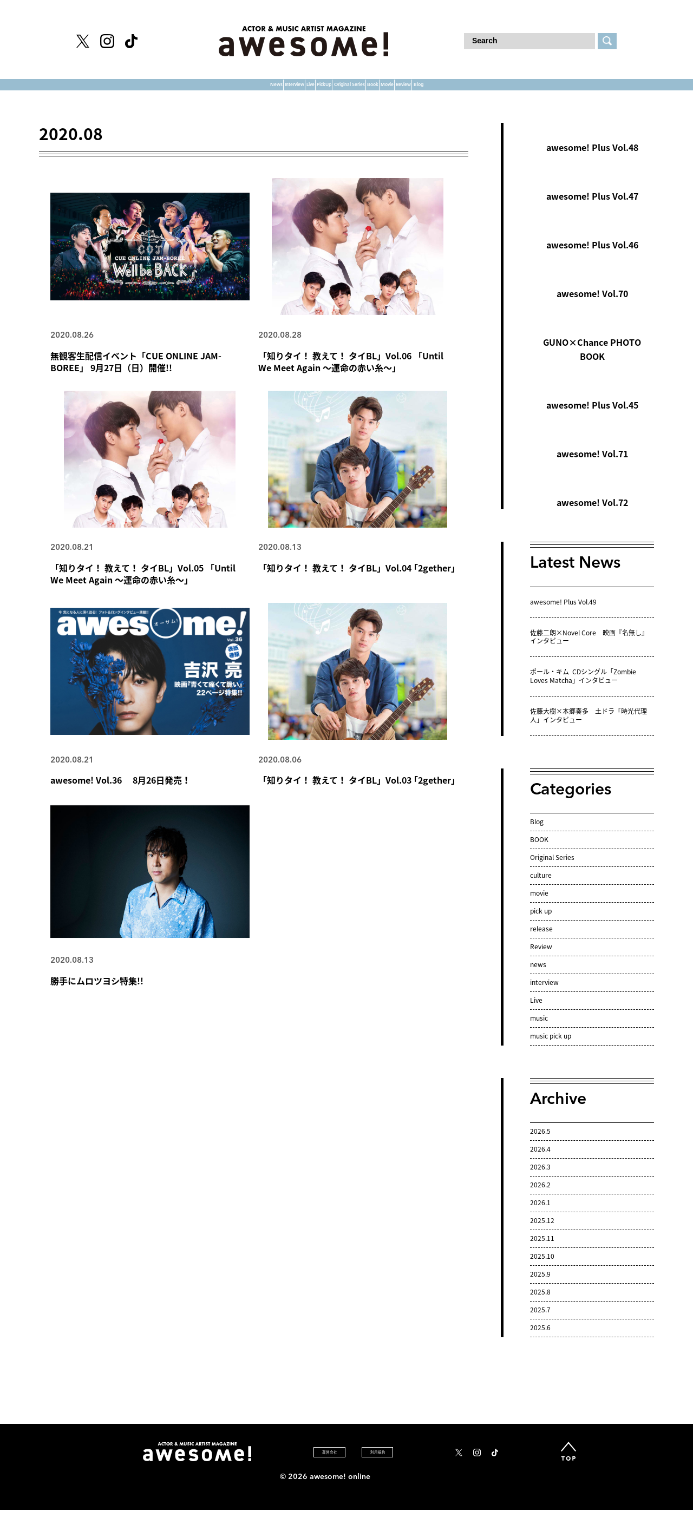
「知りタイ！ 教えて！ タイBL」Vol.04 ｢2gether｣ (356, 579)
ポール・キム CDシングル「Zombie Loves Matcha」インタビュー (583, 686)
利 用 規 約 (376, 1461)
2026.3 (540, 1176)
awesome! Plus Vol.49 (563, 611)
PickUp (280, 89)
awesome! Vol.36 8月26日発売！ (120, 792)
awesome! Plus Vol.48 (592, 157)
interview (544, 992)
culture (541, 885)
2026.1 (540, 1212)
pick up (541, 920)
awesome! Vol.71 (592, 463)
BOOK (539, 850)
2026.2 (540, 1194)
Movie (470, 89)
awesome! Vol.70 (592, 303)
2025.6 (540, 1337)
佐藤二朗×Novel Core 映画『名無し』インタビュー (589, 647)
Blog (571, 89)
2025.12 (542, 1230)
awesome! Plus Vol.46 (592, 254)
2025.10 (542, 1266)
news (538, 974)
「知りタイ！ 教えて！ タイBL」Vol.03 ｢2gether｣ (356, 792)
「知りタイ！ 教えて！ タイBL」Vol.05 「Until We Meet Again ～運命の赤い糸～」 (143, 585)
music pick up (550, 1045)
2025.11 (542, 1248)
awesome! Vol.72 (592, 512)
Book (422, 89)
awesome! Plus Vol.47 (592, 206)
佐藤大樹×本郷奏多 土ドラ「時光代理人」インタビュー (588, 726)
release (541, 938)
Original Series (353, 89)
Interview (181, 89)
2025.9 (540, 1284)
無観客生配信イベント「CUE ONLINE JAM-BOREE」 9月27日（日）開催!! (135, 372)
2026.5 (540, 1141)
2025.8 (540, 1301)
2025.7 (540, 1319)
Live (233, 89)
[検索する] (607, 41)
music (539, 1028)
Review (522, 89)
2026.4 (540, 1159)
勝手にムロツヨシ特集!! (96, 993)
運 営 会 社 (298, 1461)
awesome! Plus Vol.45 (592, 415)
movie (539, 903)
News (124, 89)
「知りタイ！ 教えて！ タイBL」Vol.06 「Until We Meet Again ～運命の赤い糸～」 (350, 372)
